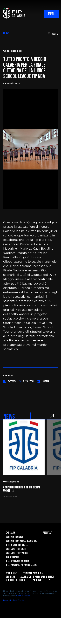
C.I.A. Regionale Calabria (17, 561)
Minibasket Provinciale (17, 553)
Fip (48, 580)
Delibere (10, 576)
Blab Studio (18, 600)
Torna (53, 34)
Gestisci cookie (23, 596)
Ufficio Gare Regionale (17, 545)
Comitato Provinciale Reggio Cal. (21, 541)
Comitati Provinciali (34, 573)
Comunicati (12, 573)
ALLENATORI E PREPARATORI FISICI (37, 576)
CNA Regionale (12, 557)
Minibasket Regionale (16, 549)
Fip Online (36, 580)
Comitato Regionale (15, 536)
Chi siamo (11, 532)
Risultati (48, 532)
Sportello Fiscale (15, 580)
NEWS (6, 33)
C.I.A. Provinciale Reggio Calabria (22, 565)
